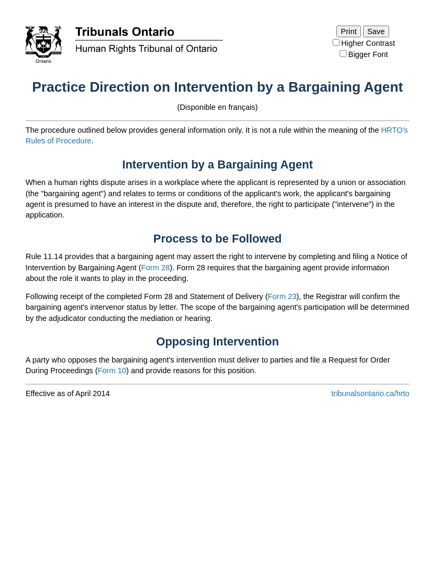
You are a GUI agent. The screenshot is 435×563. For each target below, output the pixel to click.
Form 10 (112, 370)
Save (376, 31)
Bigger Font (368, 54)
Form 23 (282, 296)
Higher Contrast (368, 43)
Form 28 (155, 267)
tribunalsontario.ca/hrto (370, 393)
